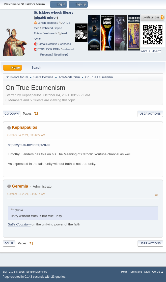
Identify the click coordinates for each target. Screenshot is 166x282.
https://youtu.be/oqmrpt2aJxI (29, 145)
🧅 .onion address (45, 22)
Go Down (12, 113)
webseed (47, 28)
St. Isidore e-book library (53, 12)
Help (124, 271)
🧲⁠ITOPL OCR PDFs (47, 49)
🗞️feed (62, 33)
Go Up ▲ (157, 271)
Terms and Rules (139, 271)
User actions (150, 113)
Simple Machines (36, 271)
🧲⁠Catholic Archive (46, 43)
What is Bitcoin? (151, 51)
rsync (58, 28)
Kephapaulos (24, 127)
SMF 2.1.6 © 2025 (14, 271)
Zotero (38, 33)
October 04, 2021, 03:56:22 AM (26, 135)
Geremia (20, 186)
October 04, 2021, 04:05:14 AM (26, 193)
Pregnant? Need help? (54, 54)
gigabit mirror (46, 17)
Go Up (9, 243)
